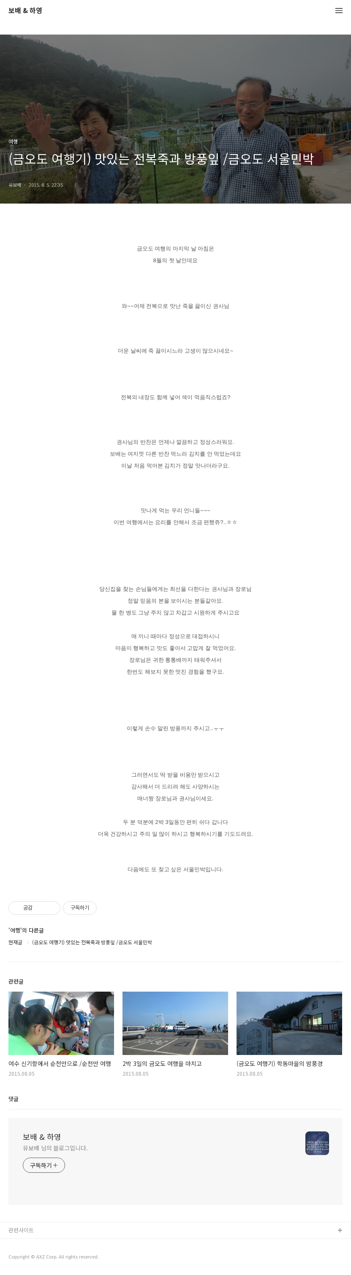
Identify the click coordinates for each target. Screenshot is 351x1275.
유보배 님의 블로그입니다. (55, 1148)
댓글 (13, 1099)
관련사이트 (21, 1230)
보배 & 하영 (25, 10)
